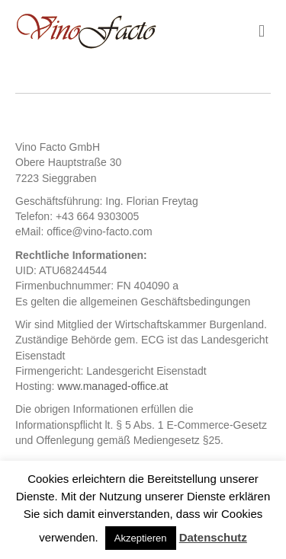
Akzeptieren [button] (140, 538)
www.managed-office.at (112, 386)
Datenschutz (213, 537)
